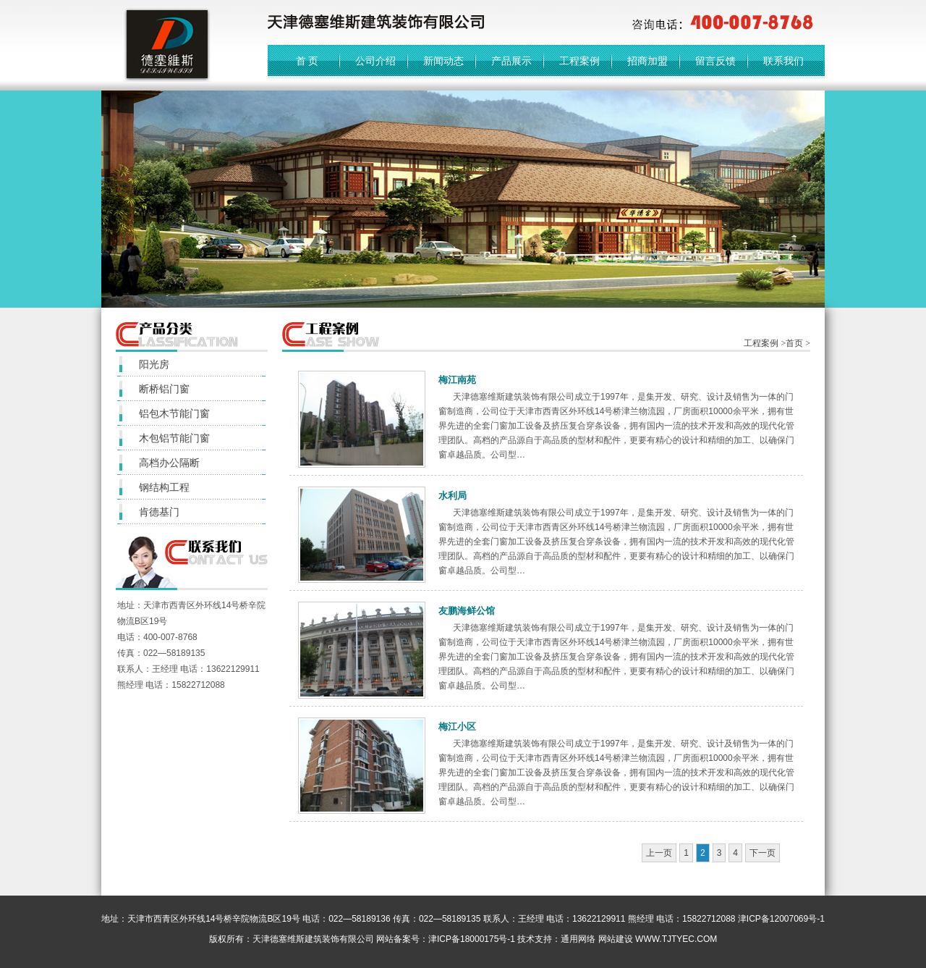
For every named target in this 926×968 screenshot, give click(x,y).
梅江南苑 (457, 379)
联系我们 (783, 61)
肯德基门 (159, 512)
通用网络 (578, 939)
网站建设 (615, 939)
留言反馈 (715, 61)
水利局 (452, 495)
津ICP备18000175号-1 (471, 939)
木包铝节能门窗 (174, 438)
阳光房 (154, 364)
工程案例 (579, 61)
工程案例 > (765, 343)
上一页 (659, 853)
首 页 (307, 61)
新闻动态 (443, 61)
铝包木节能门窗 (174, 413)
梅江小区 (457, 726)
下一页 (762, 853)
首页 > (798, 343)
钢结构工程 (164, 487)
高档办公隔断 (169, 462)
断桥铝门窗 (164, 389)
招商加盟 (647, 61)
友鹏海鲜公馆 (466, 610)
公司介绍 (375, 61)
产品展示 (511, 61)
